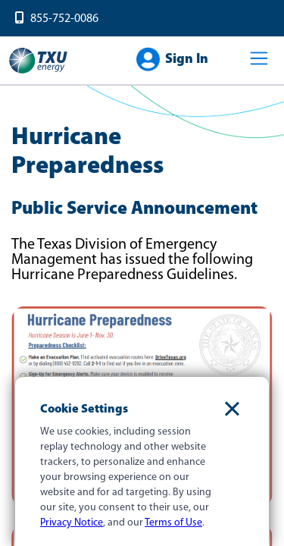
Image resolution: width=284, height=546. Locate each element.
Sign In (186, 59)
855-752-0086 (64, 19)
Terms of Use (173, 523)
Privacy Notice (71, 523)
